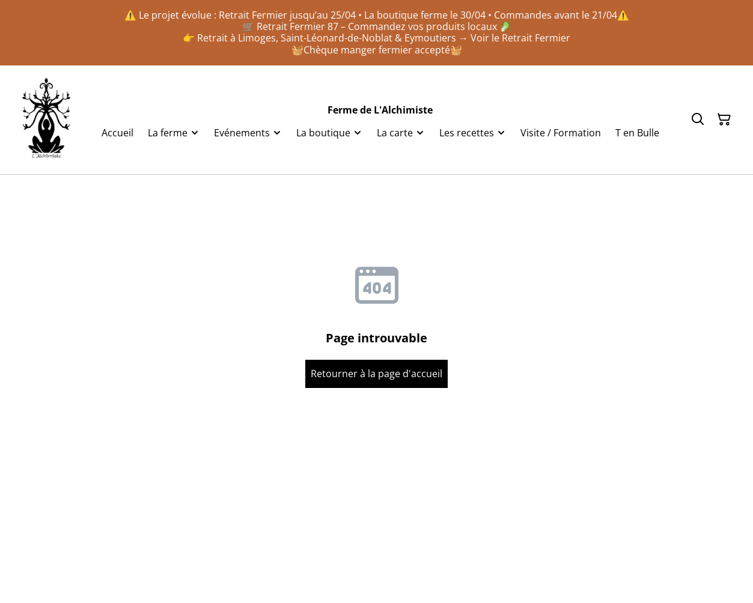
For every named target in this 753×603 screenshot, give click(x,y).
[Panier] (724, 119)
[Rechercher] (697, 119)
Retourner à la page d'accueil (376, 373)
